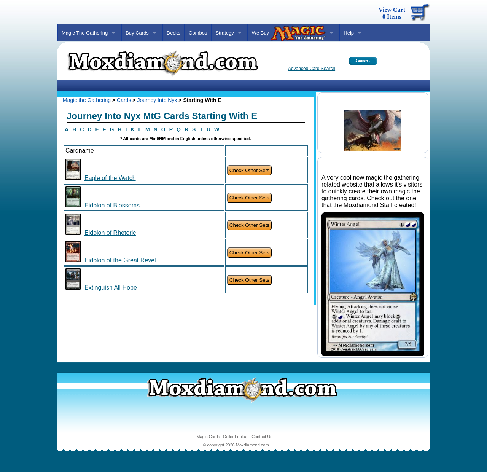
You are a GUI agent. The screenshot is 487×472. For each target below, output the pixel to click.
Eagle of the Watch (110, 178)
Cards (124, 100)
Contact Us (261, 436)
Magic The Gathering (85, 33)
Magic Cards (208, 436)
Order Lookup (235, 436)
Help (349, 33)
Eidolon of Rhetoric (110, 233)
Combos (198, 33)
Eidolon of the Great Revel (120, 260)
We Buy (289, 33)
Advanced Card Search (311, 68)
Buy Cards (137, 33)
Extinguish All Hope (110, 287)
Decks (173, 33)
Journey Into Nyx (157, 100)
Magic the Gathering (87, 100)
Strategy (224, 33)
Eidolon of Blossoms (112, 205)
